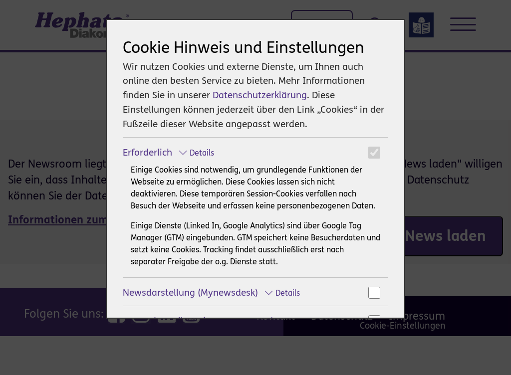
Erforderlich (168, 152)
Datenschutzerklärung (260, 95)
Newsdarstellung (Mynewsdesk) (211, 292)
